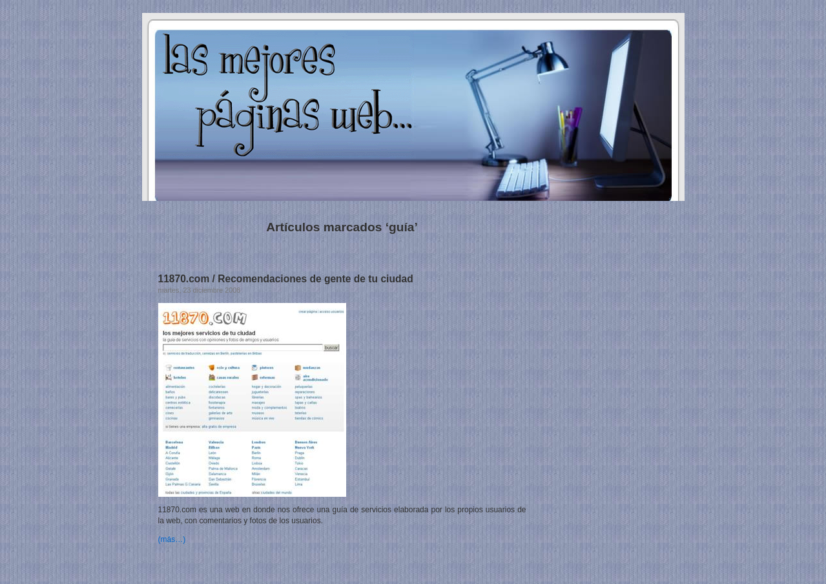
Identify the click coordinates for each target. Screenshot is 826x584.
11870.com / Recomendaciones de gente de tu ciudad (285, 278)
